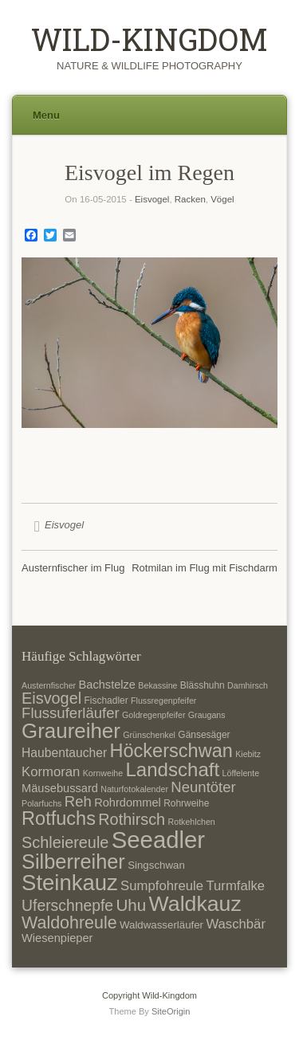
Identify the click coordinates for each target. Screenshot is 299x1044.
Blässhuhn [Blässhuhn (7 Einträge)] (202, 685)
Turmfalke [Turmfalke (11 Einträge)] (235, 885)
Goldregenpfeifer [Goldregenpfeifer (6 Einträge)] (153, 715)
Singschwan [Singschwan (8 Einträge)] (156, 865)
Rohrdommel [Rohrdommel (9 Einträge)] (127, 802)
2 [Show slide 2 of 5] (129, 454)
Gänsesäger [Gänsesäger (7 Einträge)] (204, 734)
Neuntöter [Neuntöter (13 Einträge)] (203, 787)
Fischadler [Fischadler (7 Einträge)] (106, 700)
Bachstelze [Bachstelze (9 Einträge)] (107, 684)
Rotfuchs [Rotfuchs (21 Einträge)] (59, 818)
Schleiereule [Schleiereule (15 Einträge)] (65, 842)
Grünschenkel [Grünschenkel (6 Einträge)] (149, 735)
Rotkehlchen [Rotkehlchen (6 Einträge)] (191, 821)
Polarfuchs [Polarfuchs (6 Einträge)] (41, 803)
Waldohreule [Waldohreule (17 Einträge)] (69, 922)
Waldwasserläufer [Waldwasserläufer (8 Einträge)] (161, 925)
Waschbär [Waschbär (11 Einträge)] (236, 924)
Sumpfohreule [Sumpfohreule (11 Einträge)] (161, 885)
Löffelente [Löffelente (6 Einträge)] (241, 773)
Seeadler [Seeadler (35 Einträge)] (158, 839)
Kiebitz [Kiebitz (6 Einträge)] (248, 754)
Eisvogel (152, 199)
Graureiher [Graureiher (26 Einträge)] (71, 731)
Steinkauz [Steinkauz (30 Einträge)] (70, 882)
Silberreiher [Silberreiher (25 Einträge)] (73, 861)
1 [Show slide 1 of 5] (108, 454)
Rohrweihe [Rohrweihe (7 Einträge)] (186, 803)
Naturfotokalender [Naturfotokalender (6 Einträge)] (134, 789)
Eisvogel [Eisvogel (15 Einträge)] (51, 698)
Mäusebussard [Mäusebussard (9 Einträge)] (60, 788)
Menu (46, 115)
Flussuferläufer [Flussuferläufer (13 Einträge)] (71, 713)
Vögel (222, 199)
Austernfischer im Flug (73, 568)
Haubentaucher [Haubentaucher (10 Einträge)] (64, 752)
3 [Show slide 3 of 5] (150, 454)
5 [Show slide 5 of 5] (191, 454)
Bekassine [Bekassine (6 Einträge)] (157, 685)
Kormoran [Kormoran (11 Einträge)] (51, 771)
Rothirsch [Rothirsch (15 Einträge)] (131, 819)
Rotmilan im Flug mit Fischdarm (204, 568)
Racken (190, 199)
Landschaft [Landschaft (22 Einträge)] (172, 769)
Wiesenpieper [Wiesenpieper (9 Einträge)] (57, 938)
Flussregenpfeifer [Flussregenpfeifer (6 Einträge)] (163, 700)
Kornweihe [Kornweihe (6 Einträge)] (103, 773)
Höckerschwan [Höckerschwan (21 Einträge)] (170, 750)
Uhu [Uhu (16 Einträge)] (131, 905)
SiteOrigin (171, 1011)
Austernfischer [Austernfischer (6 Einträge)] (49, 685)
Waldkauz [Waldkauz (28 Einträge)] (195, 904)
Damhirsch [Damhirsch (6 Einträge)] (247, 685)
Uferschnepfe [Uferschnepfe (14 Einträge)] (67, 905)
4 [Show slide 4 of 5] (170, 454)
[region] (149, 368)
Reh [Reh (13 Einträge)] (78, 801)
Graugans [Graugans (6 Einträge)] (207, 715)
